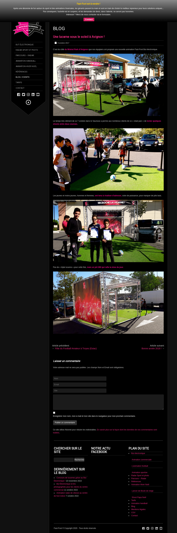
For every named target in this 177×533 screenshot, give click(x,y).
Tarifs (133, 500)
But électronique (138, 453)
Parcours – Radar (138, 478)
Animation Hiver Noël (140, 484)
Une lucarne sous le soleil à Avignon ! (78, 37)
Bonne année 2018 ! (151, 348)
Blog (133, 506)
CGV (133, 512)
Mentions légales (138, 509)
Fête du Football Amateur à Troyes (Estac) (76, 348)
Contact (89, 19)
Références (136, 481)
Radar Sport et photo (140, 475)
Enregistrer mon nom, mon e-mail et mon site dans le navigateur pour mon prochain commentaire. (94, 416)
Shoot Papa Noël (139, 497)
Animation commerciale (141, 460)
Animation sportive (139, 472)
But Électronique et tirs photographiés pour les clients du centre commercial (71, 487)
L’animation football (140, 466)
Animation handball (139, 503)
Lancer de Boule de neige (142, 491)
